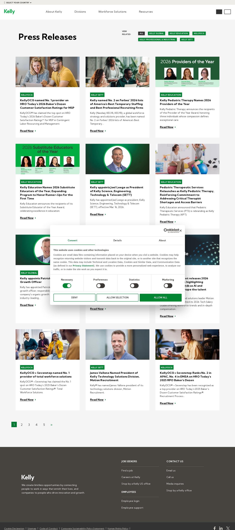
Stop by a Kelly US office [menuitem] (135, 464)
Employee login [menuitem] (130, 481)
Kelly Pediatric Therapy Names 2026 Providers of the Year (184, 102)
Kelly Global (29, 265)
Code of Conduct (49, 508)
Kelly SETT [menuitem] (187, 39)
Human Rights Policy (118, 508)
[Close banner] (181, 231)
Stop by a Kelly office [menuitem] (178, 470)
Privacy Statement (83, 265)
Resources (146, 11)
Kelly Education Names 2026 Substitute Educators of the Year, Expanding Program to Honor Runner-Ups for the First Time (46, 188)
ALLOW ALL (160, 297)
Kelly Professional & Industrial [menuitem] (157, 39)
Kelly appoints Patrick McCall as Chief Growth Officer (45, 272)
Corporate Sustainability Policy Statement (82, 508)
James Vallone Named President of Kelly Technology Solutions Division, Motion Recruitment (117, 361)
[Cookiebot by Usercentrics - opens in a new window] (166, 230)
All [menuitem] (141, 33)
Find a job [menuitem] (127, 451)
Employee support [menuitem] (131, 487)
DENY (74, 297)
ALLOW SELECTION (118, 297)
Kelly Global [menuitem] (156, 33)
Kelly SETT (97, 94)
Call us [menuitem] (170, 458)
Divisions (80, 11)
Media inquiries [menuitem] (174, 464)
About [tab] (162, 240)
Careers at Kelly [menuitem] (130, 458)
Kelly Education (171, 94)
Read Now (27, 128)
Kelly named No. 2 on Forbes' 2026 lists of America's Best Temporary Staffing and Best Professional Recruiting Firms (117, 103)
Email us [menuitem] (171, 451)
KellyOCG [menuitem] (199, 33)
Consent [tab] (72, 240)
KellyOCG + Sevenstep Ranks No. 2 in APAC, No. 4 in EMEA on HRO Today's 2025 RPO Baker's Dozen (185, 361)
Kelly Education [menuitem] (179, 33)
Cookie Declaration (14, 508)
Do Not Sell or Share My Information (106, 511)
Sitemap (32, 508)
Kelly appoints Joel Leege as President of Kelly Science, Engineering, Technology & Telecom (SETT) (117, 187)
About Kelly (54, 11)
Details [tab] (117, 240)
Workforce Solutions (112, 11)
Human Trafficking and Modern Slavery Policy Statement (33, 511)
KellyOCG (27, 94)
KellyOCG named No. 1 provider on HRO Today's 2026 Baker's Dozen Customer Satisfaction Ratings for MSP (47, 103)
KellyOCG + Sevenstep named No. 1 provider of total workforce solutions (45, 359)
